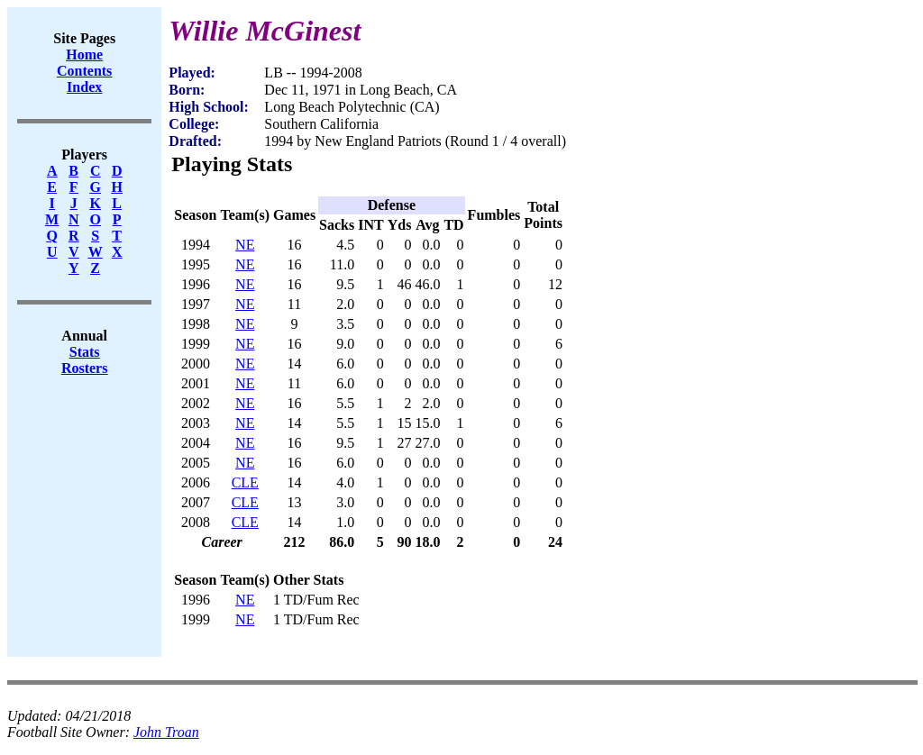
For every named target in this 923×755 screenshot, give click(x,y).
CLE (245, 482)
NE (244, 244)
